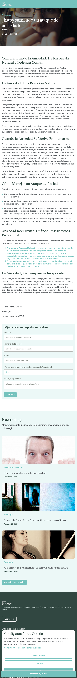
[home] (7, 4)
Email (6, 355)
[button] (73, 4)
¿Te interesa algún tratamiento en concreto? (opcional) (28, 367)
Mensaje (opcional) (12, 379)
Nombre (7, 332)
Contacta (9, 619)
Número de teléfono (13, 344)
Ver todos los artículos (14, 582)
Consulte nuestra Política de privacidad (22, 648)
